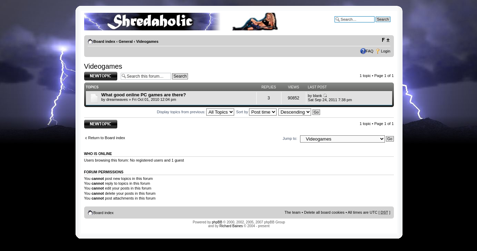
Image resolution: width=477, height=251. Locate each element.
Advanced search (375, 24)
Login (385, 51)
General (126, 41)
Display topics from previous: (196, 112)
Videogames (147, 41)
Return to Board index (106, 138)
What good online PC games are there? (143, 94)
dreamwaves (117, 99)
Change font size (385, 40)
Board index (104, 41)
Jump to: (290, 138)
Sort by (256, 112)
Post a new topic (100, 76)
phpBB (217, 222)
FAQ (370, 51)
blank (317, 96)
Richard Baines (231, 226)
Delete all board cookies (324, 212)
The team (292, 212)
